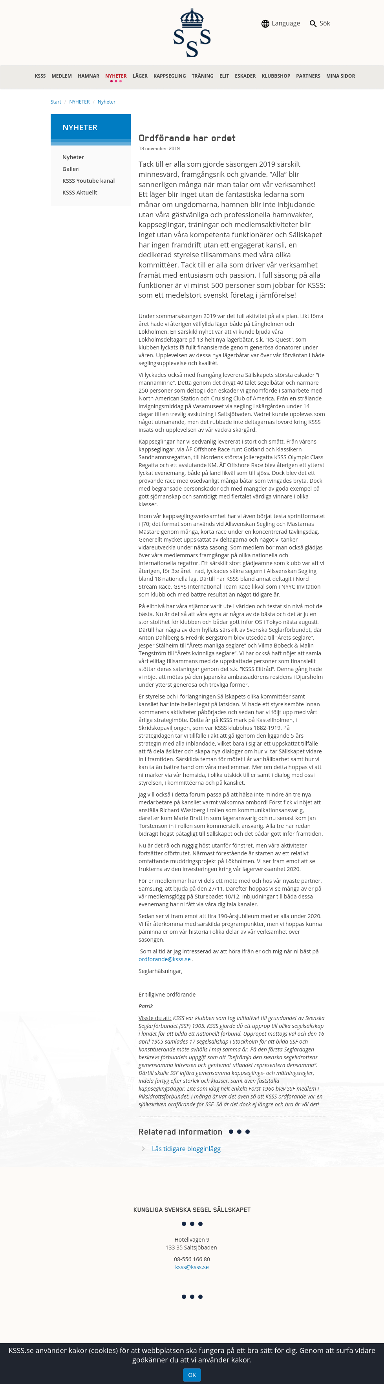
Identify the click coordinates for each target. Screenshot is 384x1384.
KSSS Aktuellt (79, 192)
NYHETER (116, 74)
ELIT (224, 76)
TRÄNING (203, 76)
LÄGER (140, 76)
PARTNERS (308, 76)
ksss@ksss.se (192, 1267)
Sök (319, 24)
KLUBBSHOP (275, 76)
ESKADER (245, 76)
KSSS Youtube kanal (88, 180)
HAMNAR (88, 76)
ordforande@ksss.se (165, 959)
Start (56, 101)
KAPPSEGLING (170, 76)
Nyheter (106, 101)
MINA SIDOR (340, 76)
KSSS (40, 76)
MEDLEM (61, 76)
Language (280, 24)
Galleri (71, 169)
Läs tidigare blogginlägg (186, 1148)
